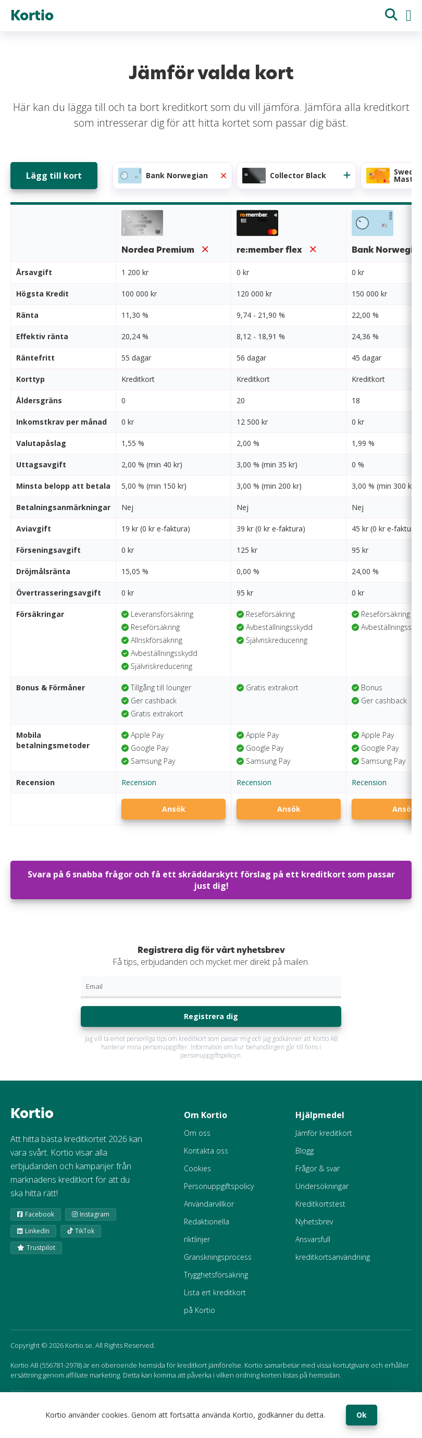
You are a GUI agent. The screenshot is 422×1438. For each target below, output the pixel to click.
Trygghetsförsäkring (216, 1275)
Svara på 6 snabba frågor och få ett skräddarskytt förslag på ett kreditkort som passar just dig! (211, 880)
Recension (138, 782)
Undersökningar (322, 1186)
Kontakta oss (206, 1151)
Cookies (197, 1168)
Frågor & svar (317, 1168)
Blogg (304, 1151)
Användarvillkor (209, 1204)
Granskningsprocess (218, 1257)
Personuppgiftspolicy (219, 1186)
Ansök (173, 809)
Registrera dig (211, 1016)
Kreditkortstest (320, 1204)
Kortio (32, 15)
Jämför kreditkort (323, 1133)
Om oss (197, 1133)
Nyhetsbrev (314, 1221)
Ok (361, 1415)
